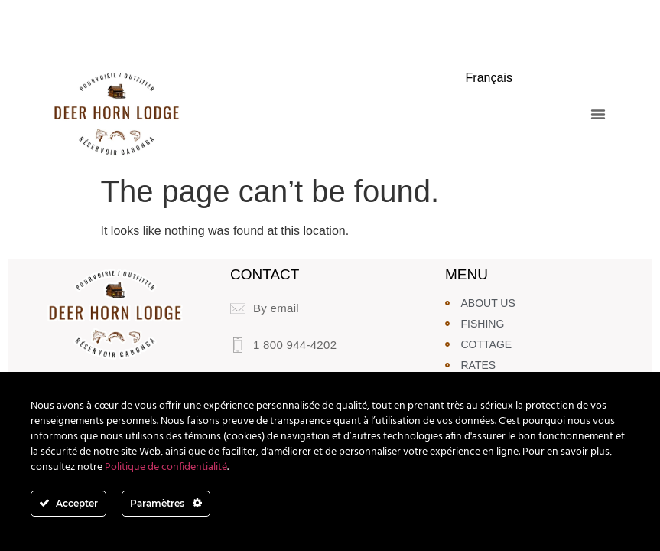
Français (489, 77)
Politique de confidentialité (166, 467)
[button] (598, 114)
